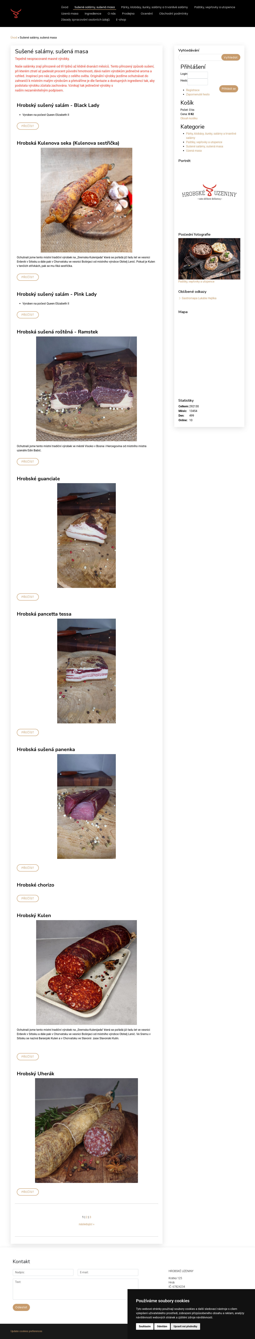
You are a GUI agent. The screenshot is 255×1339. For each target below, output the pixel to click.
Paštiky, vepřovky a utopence (214, 7)
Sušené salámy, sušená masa (95, 7)
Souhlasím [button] (145, 1326)
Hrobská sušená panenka (46, 749)
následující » (86, 1224)
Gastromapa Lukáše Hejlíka (199, 298)
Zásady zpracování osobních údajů (85, 20)
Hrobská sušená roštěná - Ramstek (57, 331)
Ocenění (147, 14)
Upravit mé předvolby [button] (185, 1326)
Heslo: (183, 80)
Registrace (192, 90)
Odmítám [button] (162, 1326)
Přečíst (27, 126)
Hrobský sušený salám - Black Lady (58, 105)
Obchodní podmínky (173, 14)
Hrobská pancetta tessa (44, 614)
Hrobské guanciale (38, 478)
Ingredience (93, 14)
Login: (183, 73)
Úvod (64, 7)
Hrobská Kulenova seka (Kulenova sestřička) (68, 143)
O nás (112, 14)
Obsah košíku (188, 118)
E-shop (121, 20)
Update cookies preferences (26, 1331)
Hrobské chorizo (35, 885)
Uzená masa (69, 14)
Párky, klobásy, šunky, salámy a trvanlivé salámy (154, 7)
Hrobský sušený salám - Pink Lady (57, 294)
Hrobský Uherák (35, 1073)
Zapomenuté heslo (198, 94)
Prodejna (128, 14)
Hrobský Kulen (34, 915)
